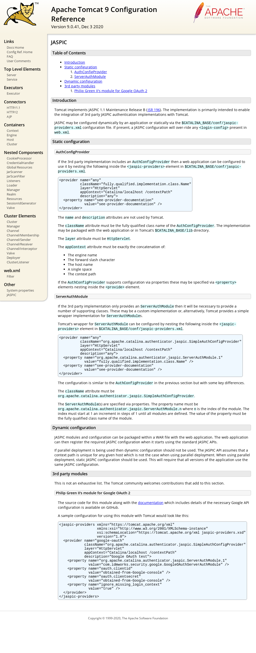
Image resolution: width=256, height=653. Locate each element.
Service (12, 79)
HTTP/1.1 (13, 107)
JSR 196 (153, 109)
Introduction (74, 62)
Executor (13, 93)
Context (13, 130)
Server (11, 75)
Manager (13, 189)
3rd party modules (79, 86)
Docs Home (15, 47)
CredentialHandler (20, 163)
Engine (12, 135)
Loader (12, 185)
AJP (9, 116)
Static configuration (80, 67)
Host (10, 139)
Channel (13, 230)
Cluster (12, 144)
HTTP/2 (12, 112)
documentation (150, 516)
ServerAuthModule (90, 76)
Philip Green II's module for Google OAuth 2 (110, 90)
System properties (20, 290)
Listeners (13, 180)
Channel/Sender (19, 239)
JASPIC (11, 295)
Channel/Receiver (20, 244)
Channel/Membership (23, 235)
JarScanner (14, 171)
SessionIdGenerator (21, 203)
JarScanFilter (16, 176)
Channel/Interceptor (22, 248)
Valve (11, 207)
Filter (10, 276)
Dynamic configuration (83, 81)
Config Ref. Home (19, 52)
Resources (14, 198)
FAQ (10, 56)
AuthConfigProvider (90, 71)
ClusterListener (18, 262)
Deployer (13, 257)
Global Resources (19, 167)
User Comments (19, 61)
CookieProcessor (19, 158)
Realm (11, 194)
